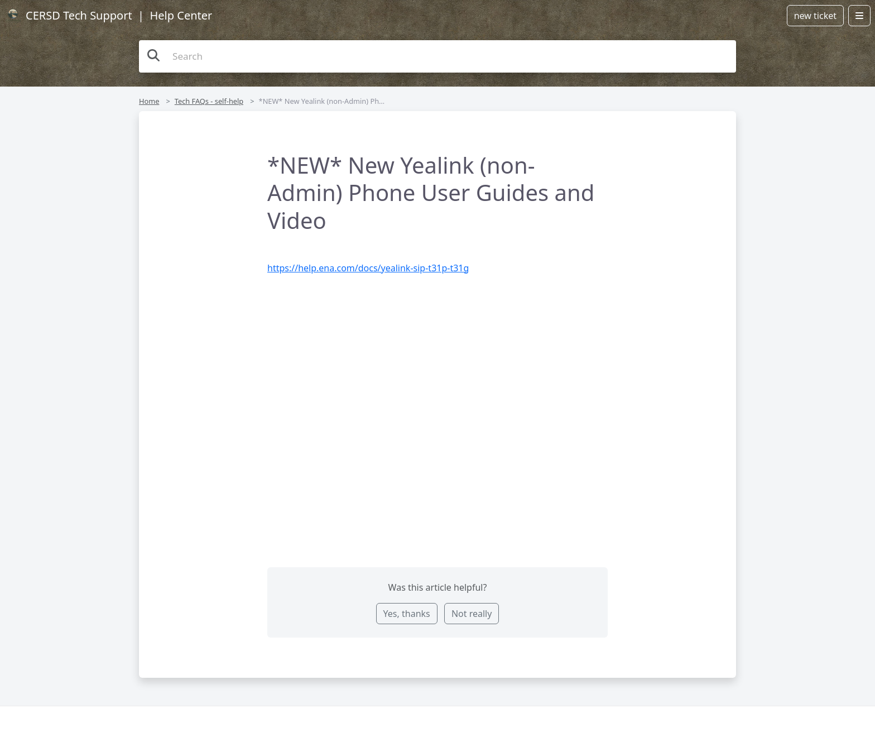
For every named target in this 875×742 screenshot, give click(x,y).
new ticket (815, 15)
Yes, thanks (406, 613)
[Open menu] (859, 15)
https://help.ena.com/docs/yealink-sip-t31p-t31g (368, 268)
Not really (471, 613)
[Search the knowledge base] (437, 56)
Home (149, 101)
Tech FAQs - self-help (209, 101)
